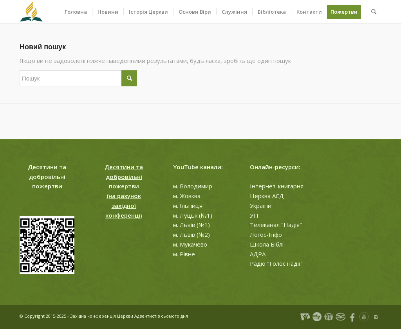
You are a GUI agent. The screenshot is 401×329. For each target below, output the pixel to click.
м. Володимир (192, 186)
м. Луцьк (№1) (192, 215)
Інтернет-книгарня (276, 186)
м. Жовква (186, 196)
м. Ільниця (187, 205)
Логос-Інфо (266, 234)
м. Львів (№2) (191, 234)
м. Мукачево (190, 244)
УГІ (254, 215)
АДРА (258, 254)
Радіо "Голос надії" (276, 263)
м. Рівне (184, 254)
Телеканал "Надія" (276, 225)
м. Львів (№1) (191, 225)
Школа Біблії (267, 244)
